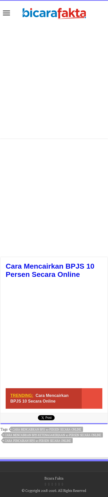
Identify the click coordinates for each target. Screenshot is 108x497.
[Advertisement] (53, 334)
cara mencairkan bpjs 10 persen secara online (47, 429)
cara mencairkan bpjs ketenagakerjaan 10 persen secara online (53, 435)
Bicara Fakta (53, 478)
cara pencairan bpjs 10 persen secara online (38, 441)
